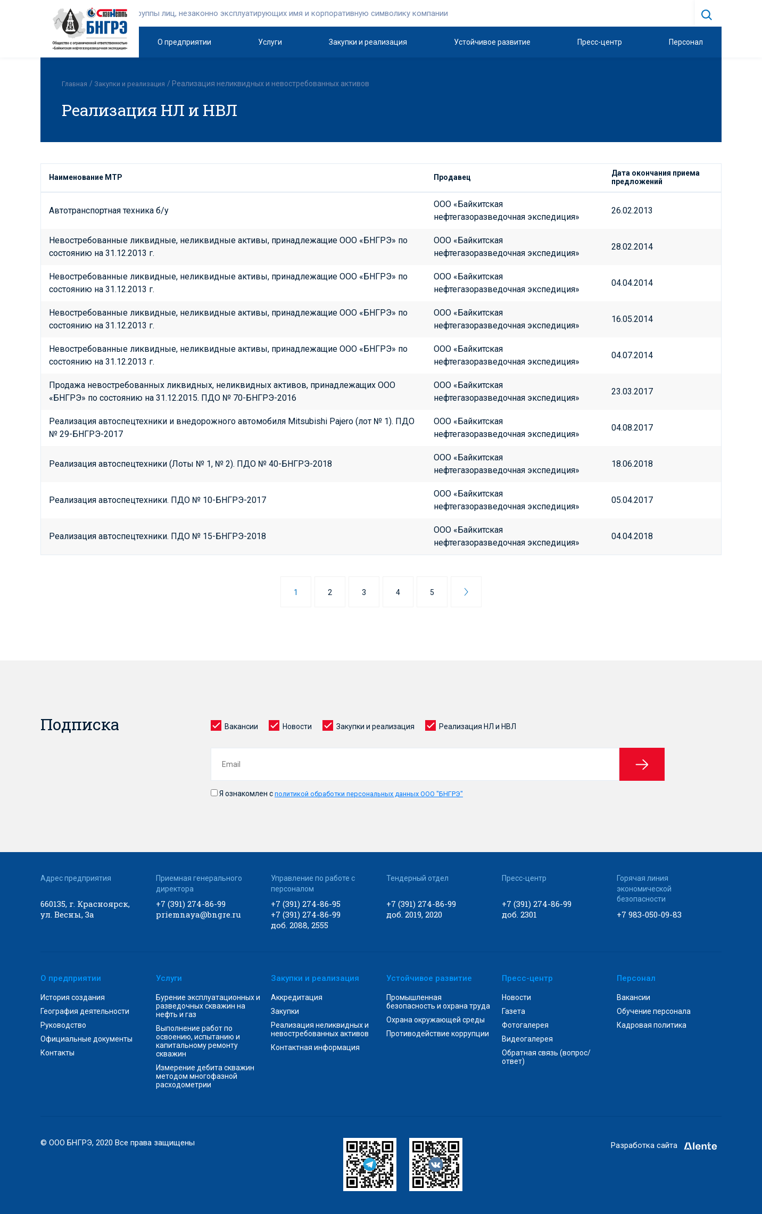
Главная (76, 83)
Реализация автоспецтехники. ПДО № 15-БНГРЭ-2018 (157, 536)
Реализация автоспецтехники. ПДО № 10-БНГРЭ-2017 (157, 499)
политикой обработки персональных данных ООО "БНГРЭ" (377, 793)
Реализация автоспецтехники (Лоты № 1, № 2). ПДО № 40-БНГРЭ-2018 (190, 463)
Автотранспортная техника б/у (109, 210)
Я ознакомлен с (345, 793)
